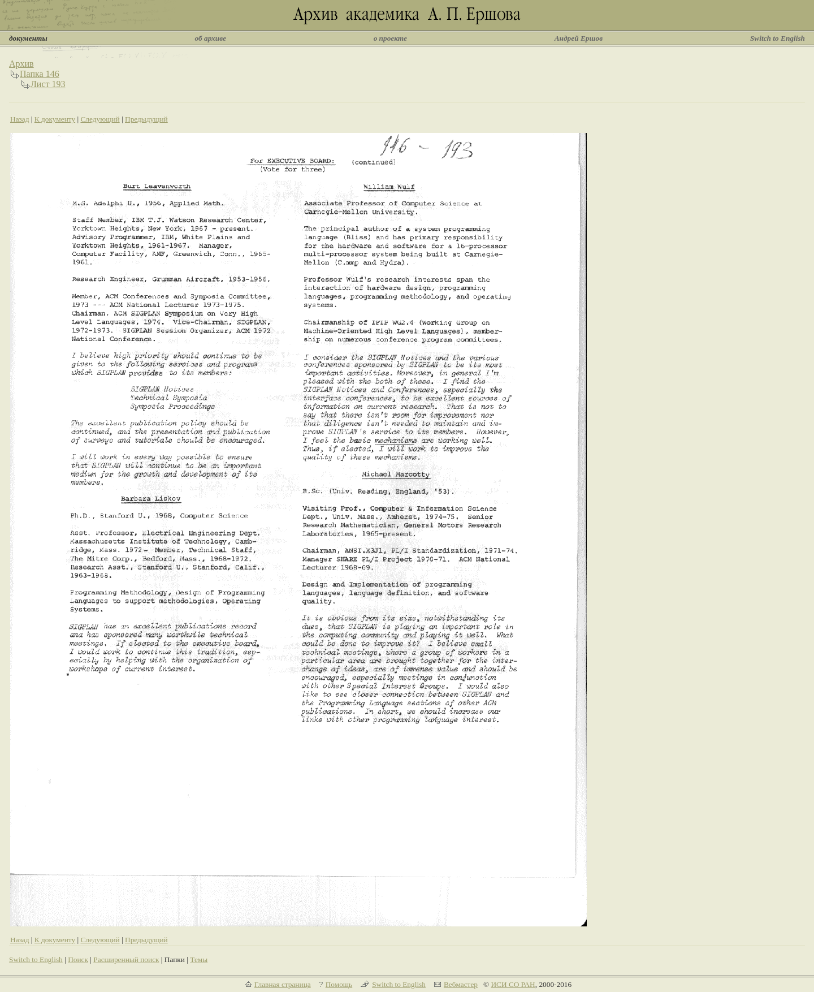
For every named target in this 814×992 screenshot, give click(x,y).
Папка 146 (39, 74)
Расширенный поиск (126, 959)
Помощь (339, 984)
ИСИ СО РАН (513, 984)
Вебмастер (461, 984)
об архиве (210, 38)
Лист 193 (48, 84)
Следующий (99, 119)
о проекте (390, 38)
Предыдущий (146, 119)
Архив (21, 63)
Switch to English (777, 38)
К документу (54, 119)
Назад (19, 119)
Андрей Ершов (579, 38)
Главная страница (282, 984)
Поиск (78, 959)
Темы (198, 959)
